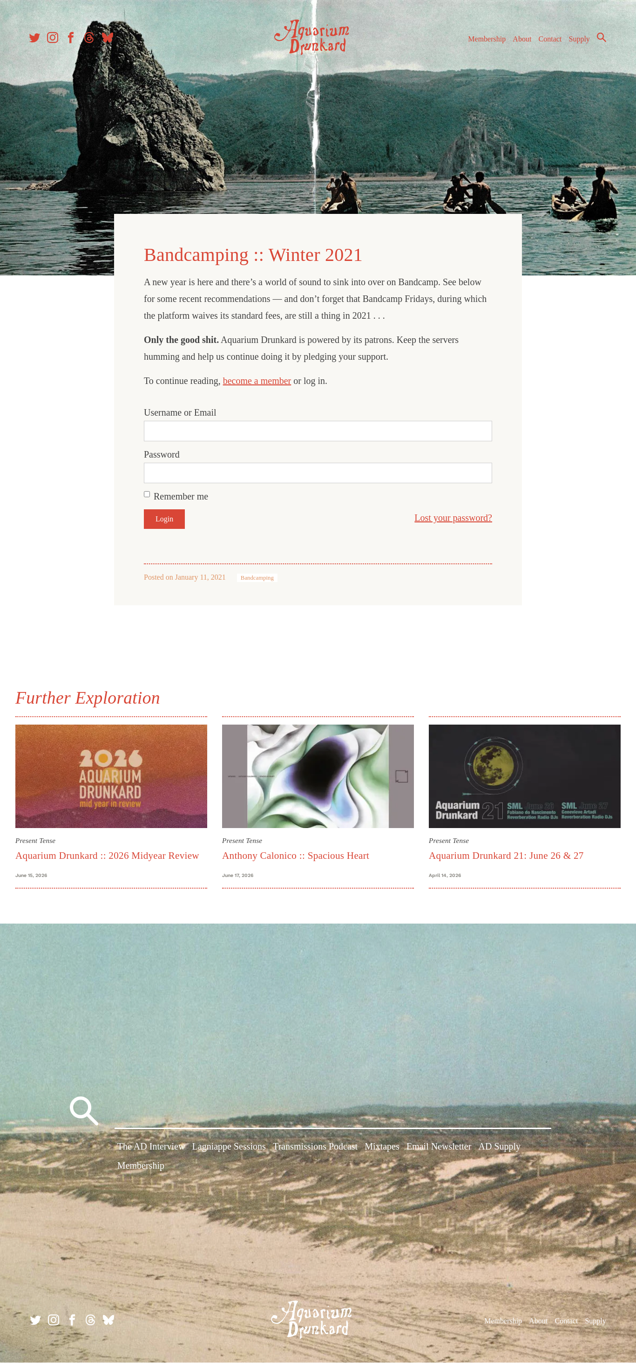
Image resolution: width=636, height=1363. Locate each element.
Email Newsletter (438, 1149)
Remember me (181, 495)
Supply (576, 41)
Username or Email (180, 411)
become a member (257, 379)
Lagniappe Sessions (229, 1149)
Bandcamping (257, 576)
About (519, 41)
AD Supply (500, 1149)
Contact (547, 41)
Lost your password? (453, 516)
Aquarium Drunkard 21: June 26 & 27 (506, 853)
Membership (484, 41)
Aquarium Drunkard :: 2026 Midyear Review (107, 853)
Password (162, 453)
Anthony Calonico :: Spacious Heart (295, 853)
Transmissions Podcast (315, 1149)
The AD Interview (151, 1149)
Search (598, 39)
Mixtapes (382, 1149)
